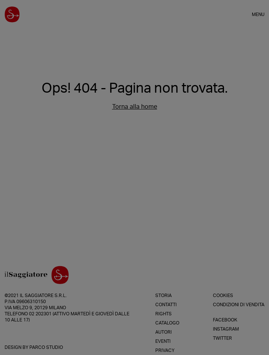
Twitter (222, 338)
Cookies (223, 295)
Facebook (225, 320)
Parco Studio (46, 347)
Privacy (164, 350)
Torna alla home (134, 107)
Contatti (166, 304)
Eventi (163, 341)
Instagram (226, 329)
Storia (163, 295)
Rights (163, 314)
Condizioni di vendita (238, 304)
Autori (163, 332)
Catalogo (167, 323)
